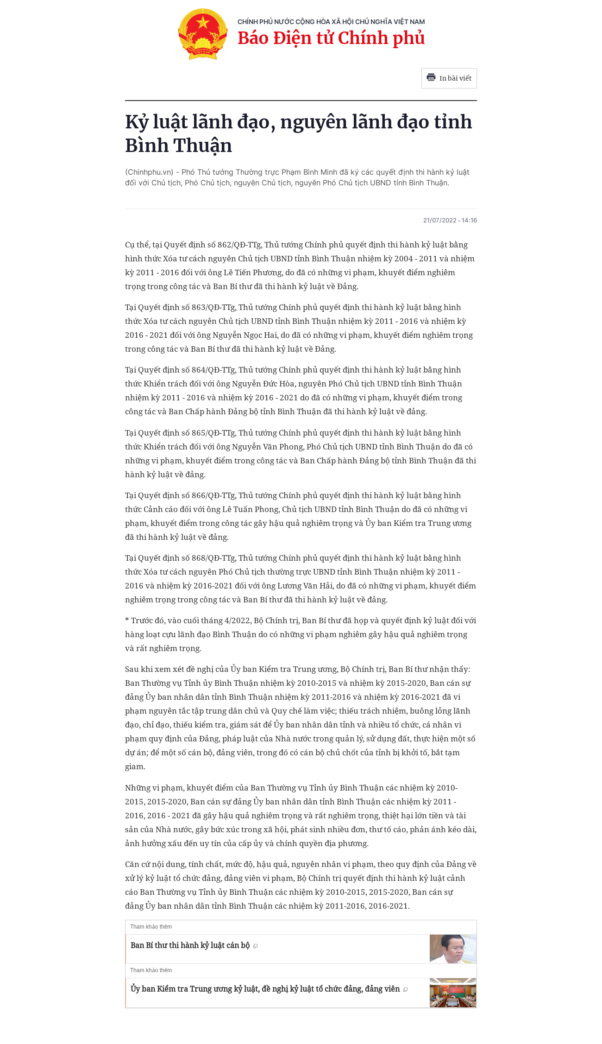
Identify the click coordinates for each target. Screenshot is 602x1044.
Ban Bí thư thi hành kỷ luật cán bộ (194, 945)
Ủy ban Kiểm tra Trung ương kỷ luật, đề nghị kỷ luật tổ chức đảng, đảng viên (269, 989)
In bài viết (449, 78)
